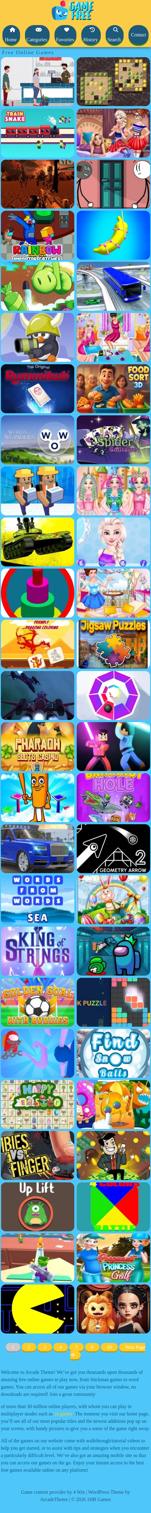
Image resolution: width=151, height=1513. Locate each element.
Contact (138, 34)
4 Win (79, 1492)
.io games (63, 1413)
